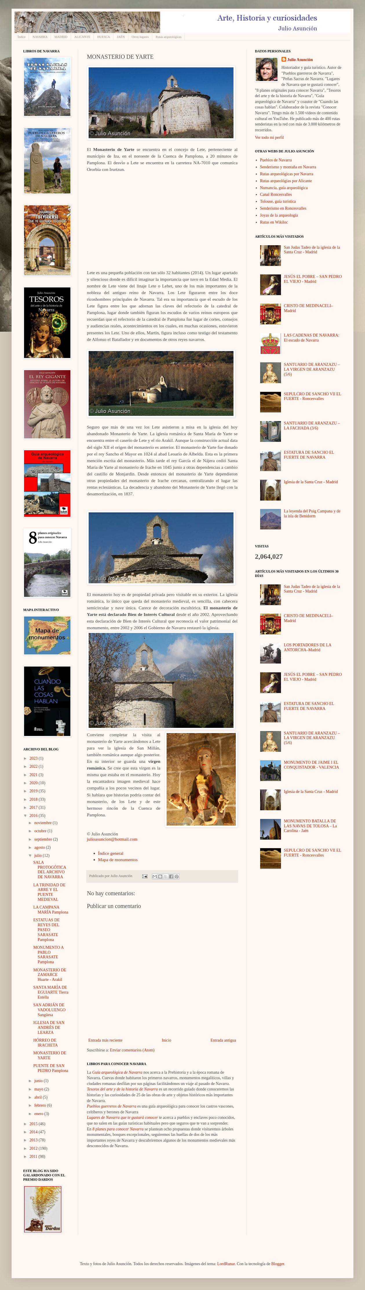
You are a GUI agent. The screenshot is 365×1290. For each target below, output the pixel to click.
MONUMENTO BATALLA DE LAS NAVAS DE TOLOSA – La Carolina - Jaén (310, 826)
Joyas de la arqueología (279, 215)
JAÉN (121, 36)
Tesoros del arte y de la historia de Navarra (122, 1089)
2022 (34, 766)
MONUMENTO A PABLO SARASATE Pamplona (48, 954)
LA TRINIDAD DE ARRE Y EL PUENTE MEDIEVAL (49, 892)
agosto (40, 847)
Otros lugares (140, 36)
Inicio (166, 1040)
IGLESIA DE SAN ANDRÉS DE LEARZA (48, 1027)
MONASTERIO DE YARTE (49, 1055)
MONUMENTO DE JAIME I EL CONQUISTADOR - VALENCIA (311, 764)
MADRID (60, 36)
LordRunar (226, 1264)
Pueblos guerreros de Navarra (111, 1106)
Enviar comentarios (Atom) (132, 1050)
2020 (34, 783)
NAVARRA (40, 36)
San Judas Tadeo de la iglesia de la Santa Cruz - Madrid (312, 249)
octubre (40, 831)
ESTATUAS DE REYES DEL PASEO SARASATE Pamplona (46, 930)
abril (38, 1097)
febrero (40, 1105)
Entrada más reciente (105, 1040)
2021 (34, 775)
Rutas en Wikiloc (274, 222)
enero (39, 1114)
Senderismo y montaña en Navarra (288, 167)
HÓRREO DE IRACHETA (45, 1042)
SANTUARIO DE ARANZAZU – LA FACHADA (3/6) (312, 425)
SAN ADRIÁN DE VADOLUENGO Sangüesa (49, 1010)
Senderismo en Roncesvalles (283, 208)
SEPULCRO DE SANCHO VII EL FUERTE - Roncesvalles (312, 396)
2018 (34, 799)
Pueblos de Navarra (276, 160)
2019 (34, 791)
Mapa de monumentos (118, 859)
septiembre (43, 839)
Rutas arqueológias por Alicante (286, 181)
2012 (34, 1148)
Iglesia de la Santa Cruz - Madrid (311, 482)
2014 (34, 1132)
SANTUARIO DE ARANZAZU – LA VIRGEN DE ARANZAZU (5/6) (312, 369)
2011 (34, 1156)
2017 (34, 807)
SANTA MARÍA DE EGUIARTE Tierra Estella (50, 992)
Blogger (277, 1264)
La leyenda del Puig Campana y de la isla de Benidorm (312, 513)
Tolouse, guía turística (278, 201)
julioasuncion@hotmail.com (112, 839)
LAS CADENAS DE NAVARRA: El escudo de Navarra (311, 337)
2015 (34, 1124)
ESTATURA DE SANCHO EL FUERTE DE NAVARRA (309, 454)
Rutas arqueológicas (169, 36)
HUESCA (103, 36)
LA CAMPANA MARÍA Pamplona (50, 909)
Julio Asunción (300, 60)
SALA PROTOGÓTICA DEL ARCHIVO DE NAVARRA (49, 869)
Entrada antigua (223, 1040)
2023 (34, 758)
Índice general (111, 853)
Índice (21, 36)
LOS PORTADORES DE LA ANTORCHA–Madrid (307, 647)
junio (38, 1081)
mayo (39, 1089)
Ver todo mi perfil (269, 137)
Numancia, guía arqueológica (284, 188)
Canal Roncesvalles (276, 194)
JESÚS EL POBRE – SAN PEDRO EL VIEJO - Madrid (313, 279)
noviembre (43, 823)
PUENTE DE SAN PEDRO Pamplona (50, 1068)
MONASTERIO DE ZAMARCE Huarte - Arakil (49, 975)
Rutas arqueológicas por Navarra (286, 174)
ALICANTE (82, 36)
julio (38, 855)
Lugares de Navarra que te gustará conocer (122, 1117)
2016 (34, 815)
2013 (34, 1140)
